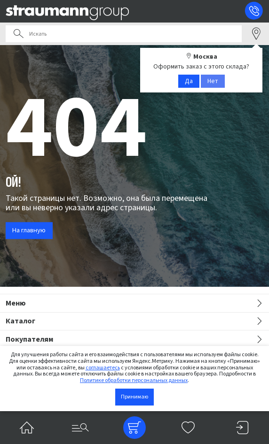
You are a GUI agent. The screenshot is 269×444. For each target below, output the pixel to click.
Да (189, 81)
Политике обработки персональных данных (134, 380)
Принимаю (134, 397)
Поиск (18, 33)
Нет (212, 81)
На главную (29, 230)
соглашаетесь (103, 368)
